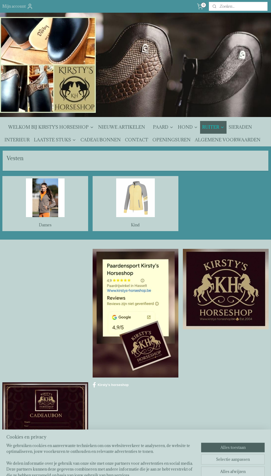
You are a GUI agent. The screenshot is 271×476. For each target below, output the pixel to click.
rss (132, 466)
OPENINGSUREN (171, 140)
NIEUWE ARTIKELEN (121, 127)
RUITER (213, 127)
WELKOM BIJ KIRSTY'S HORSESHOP (51, 127)
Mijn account (17, 6)
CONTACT (136, 140)
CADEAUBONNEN (100, 140)
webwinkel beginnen (150, 466)
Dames (45, 224)
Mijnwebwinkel (194, 466)
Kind (135, 224)
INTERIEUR (17, 140)
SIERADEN (240, 127)
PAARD (163, 127)
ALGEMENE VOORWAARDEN (227, 140)
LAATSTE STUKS (55, 140)
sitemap (122, 466)
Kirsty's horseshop (111, 385)
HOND (188, 127)
